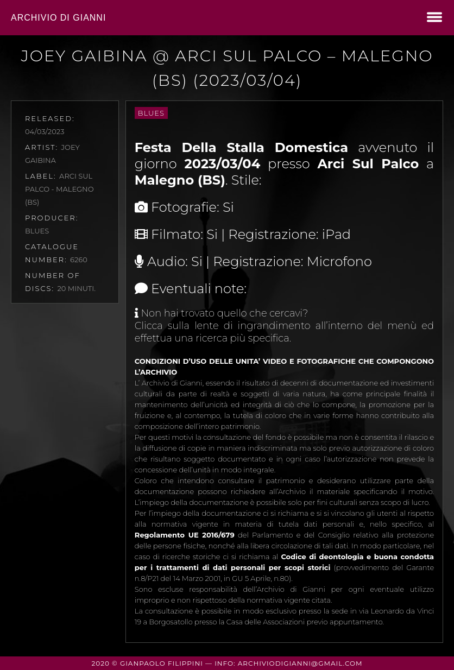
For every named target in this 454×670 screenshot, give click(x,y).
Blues (151, 113)
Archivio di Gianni (58, 17)
